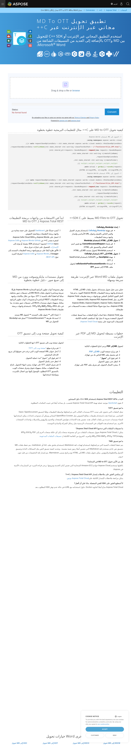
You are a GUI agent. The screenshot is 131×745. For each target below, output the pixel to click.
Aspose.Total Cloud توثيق (78, 478)
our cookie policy (103, 724)
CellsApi (92, 230)
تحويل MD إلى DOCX (81, 743)
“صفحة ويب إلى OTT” (37, 348)
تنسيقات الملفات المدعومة (51, 436)
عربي (114, 4)
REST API (50, 257)
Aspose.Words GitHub (30, 240)
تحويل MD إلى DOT (50, 743)
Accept (104, 729)
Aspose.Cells (29, 254)
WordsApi (101, 230)
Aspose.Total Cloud (88, 321)
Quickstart (112, 403)
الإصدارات (54, 247)
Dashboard (40, 230)
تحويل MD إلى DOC (19, 743)
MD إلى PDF (94, 351)
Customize (95, 735)
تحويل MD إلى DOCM (111, 743)
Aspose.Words (42, 254)
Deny (115, 735)
